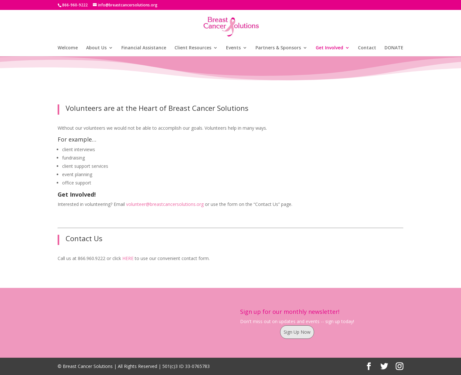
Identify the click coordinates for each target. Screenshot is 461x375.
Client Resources (192, 48)
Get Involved (329, 48)
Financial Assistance (143, 48)
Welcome (68, 48)
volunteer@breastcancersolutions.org (165, 204)
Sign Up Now (297, 332)
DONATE (393, 48)
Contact (367, 48)
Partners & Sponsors (278, 48)
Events (233, 48)
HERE (127, 258)
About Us (96, 48)
